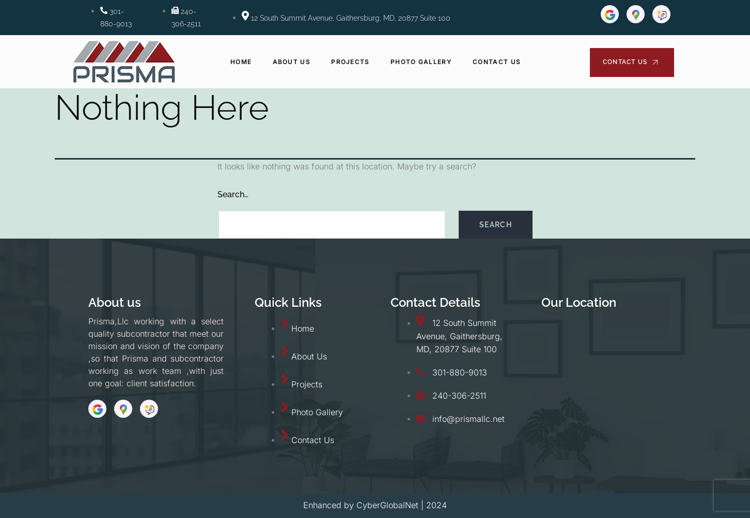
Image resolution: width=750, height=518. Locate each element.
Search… (232, 194)
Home (241, 62)
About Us (291, 62)
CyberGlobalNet (387, 505)
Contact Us (497, 62)
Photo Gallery (421, 62)
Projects (350, 62)
